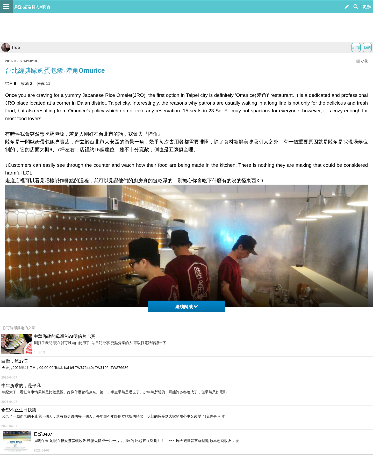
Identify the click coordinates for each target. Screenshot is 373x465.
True (10, 47)
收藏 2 (26, 83)
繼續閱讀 (186, 307)
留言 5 (10, 83)
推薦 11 (43, 83)
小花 (364, 61)
